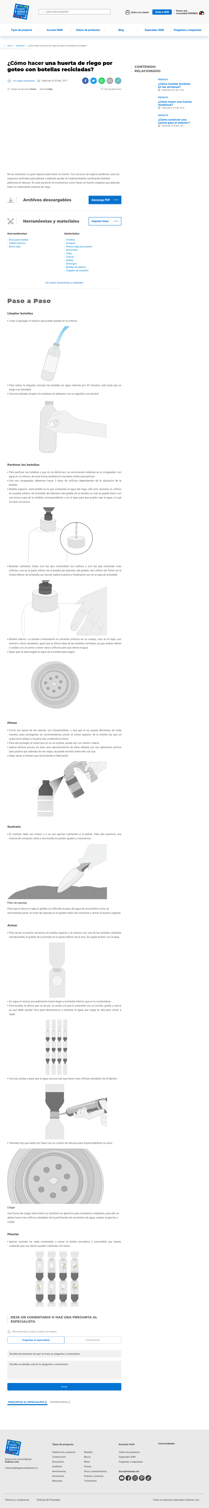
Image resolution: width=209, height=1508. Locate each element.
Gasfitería (57, 1466)
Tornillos (70, 239)
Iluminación (58, 1476)
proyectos (20, 46)
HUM (55, 30)
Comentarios (93, 1340)
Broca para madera (18, 239)
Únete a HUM (162, 12)
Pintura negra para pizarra (79, 246)
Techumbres (90, 1481)
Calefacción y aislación (63, 1452)
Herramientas (59, 1471)
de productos (88, 30)
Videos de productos (129, 1452)
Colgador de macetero (77, 270)
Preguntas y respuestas (187, 30)
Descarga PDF (101, 200)
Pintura (87, 1466)
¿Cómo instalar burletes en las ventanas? (174, 85)
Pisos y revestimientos (95, 1471)
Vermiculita (72, 250)
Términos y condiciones (17, 1500)
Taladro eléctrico (17, 243)
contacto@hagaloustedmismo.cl (21, 1468)
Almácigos (71, 263)
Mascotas (57, 1481)
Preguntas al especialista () (27, 1402)
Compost (70, 243)
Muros (87, 1457)
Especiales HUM (154, 30)
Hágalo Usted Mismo (26, 81)
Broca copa (15, 246)
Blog (121, 30)
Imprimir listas (100, 221)
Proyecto (163, 79)
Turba (69, 253)
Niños (87, 1461)
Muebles (88, 1452)
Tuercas (70, 257)
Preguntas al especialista (35, 1340)
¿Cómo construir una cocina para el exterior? (174, 121)
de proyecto (21, 30)
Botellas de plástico (76, 267)
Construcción (59, 1457)
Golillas (69, 260)
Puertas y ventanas (94, 1476)
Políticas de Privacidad (48, 1500)
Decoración (58, 1461)
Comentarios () (60, 1402)
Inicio (9, 46)
